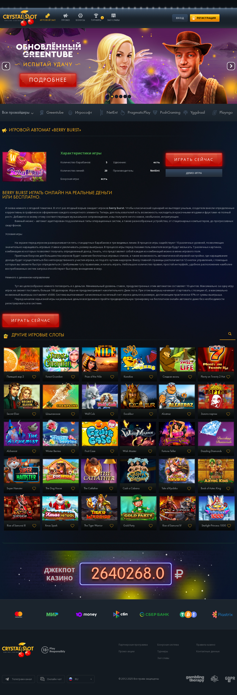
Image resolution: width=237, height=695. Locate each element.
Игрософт (79, 112)
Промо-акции (127, 651)
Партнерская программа (133, 644)
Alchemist (12, 451)
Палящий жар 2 (15, 376)
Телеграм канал (22, 679)
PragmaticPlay (134, 112)
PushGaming (165, 112)
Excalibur (129, 414)
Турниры (96, 17)
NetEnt (108, 112)
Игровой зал (47, 17)
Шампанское (53, 414)
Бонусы (80, 17)
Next (231, 66)
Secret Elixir (13, 414)
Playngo (222, 112)
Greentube (51, 112)
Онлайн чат (54, 679)
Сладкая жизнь (171, 376)
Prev (6, 66)
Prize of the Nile (93, 376)
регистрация (206, 18)
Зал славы (113, 17)
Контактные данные (208, 651)
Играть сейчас (193, 159)
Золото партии (209, 414)
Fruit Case (90, 451)
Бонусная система (168, 644)
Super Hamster (14, 488)
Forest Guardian (54, 376)
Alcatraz (166, 414)
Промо (65, 17)
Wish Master (129, 451)
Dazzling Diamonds (211, 451)
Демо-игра (194, 173)
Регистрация (48, 78)
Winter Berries (53, 451)
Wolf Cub (90, 414)
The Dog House (54, 488)
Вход (180, 18)
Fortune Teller (169, 451)
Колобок (128, 376)
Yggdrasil (193, 112)
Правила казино (205, 644)
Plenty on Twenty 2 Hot (213, 376)
